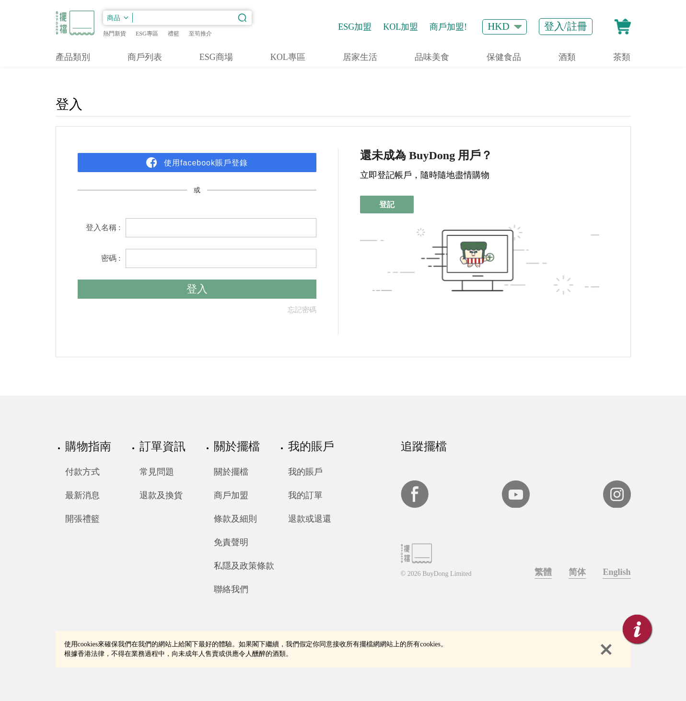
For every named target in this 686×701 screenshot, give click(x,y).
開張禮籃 (82, 519)
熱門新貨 (114, 33)
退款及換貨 (161, 495)
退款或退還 (309, 519)
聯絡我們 (231, 589)
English (616, 572)
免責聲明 (231, 542)
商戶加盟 (231, 495)
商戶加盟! (448, 27)
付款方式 (82, 472)
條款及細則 (235, 519)
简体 (577, 572)
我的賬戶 (311, 446)
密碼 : (110, 258)
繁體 (543, 572)
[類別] (118, 18)
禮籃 (173, 33)
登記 (387, 204)
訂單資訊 (163, 446)
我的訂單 (305, 495)
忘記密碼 (302, 310)
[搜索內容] (192, 18)
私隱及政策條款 (244, 566)
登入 (554, 26)
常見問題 (157, 472)
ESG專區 (147, 33)
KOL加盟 (400, 27)
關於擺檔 (237, 446)
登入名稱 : (103, 227)
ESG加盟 (355, 27)
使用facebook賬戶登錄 (205, 163)
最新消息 (82, 495)
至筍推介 (200, 33)
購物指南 (88, 446)
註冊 (577, 26)
